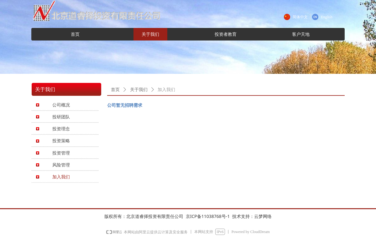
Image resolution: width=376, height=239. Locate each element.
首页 (115, 89)
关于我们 (139, 89)
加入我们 (166, 89)
